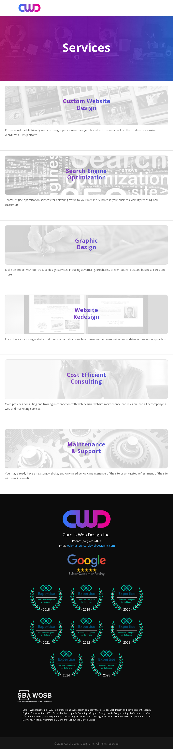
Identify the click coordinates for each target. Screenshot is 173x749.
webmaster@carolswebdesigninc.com (91, 545)
